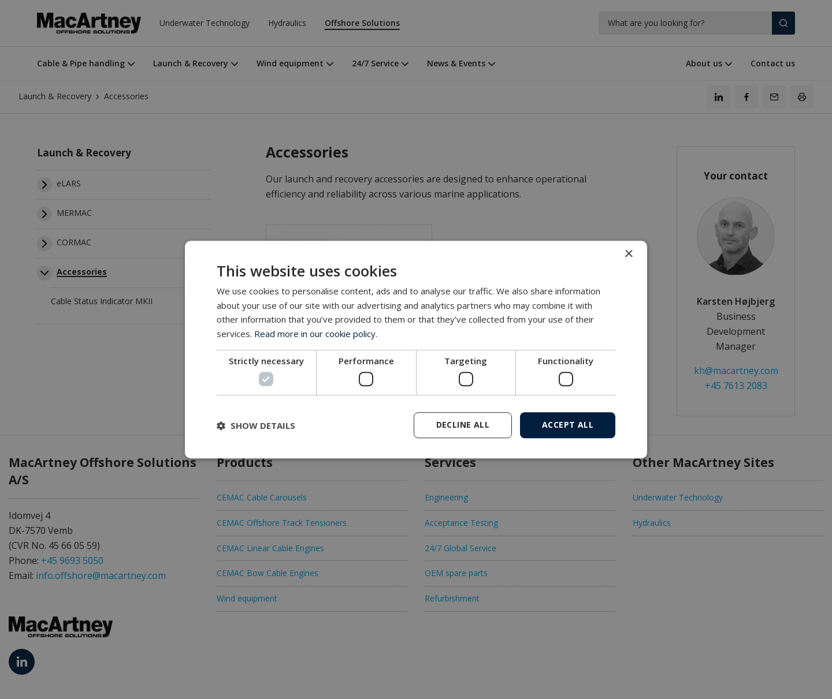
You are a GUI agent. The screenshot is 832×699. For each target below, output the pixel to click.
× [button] (628, 254)
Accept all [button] (567, 424)
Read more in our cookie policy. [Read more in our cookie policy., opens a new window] (315, 333)
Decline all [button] (462, 424)
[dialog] (416, 350)
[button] (256, 425)
